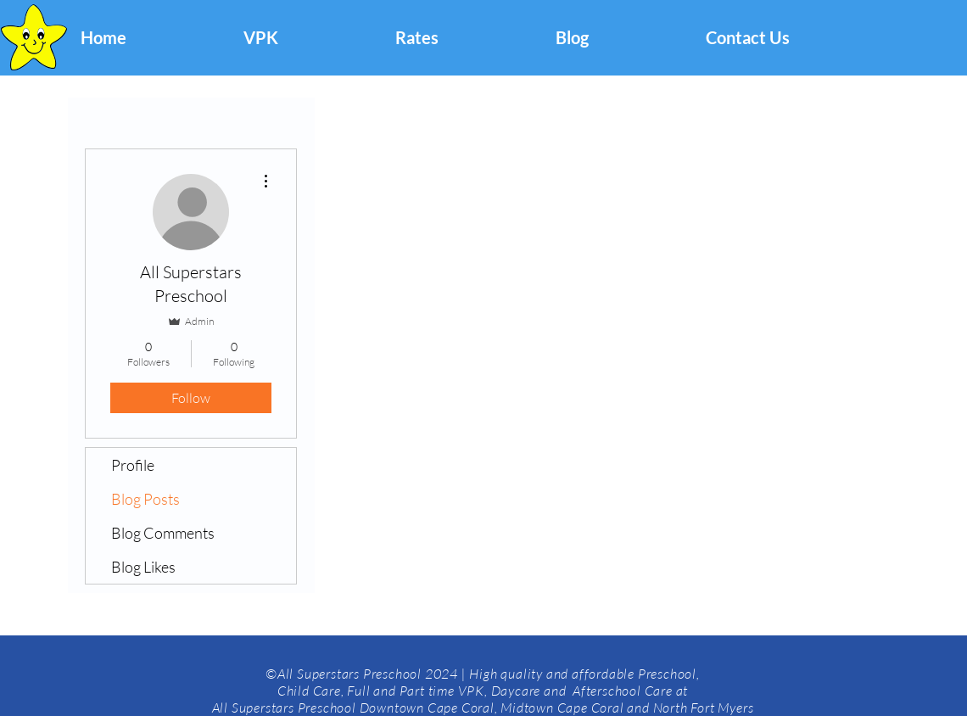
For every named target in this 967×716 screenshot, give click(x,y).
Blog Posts (145, 498)
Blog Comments (163, 532)
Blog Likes (143, 566)
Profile (132, 465)
